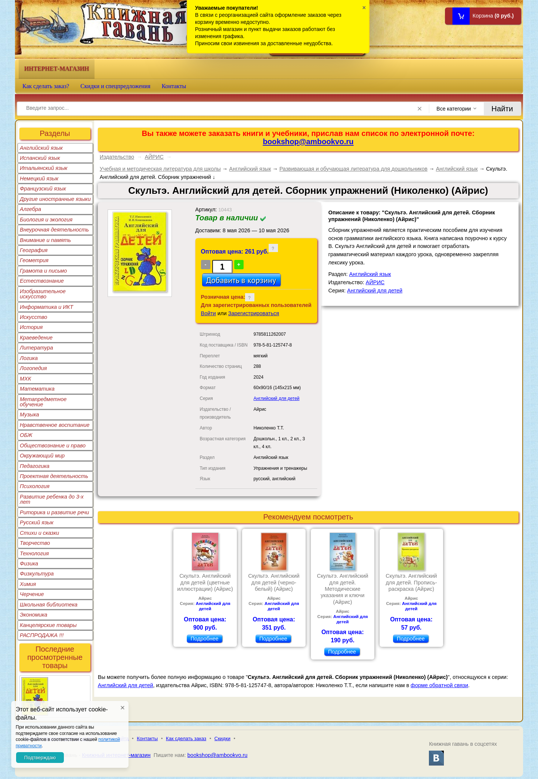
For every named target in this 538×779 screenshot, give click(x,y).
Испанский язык (40, 158)
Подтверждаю (40, 757)
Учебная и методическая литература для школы (160, 169)
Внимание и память (45, 240)
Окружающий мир (42, 456)
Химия (28, 584)
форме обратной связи (439, 685)
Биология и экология (46, 220)
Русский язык (36, 522)
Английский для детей (277, 398)
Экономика (33, 615)
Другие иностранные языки (55, 199)
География (33, 250)
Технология (34, 553)
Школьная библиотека (48, 605)
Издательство (117, 157)
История (31, 327)
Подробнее (205, 639)
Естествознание (42, 281)
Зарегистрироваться (253, 313)
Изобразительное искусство (43, 294)
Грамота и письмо (43, 271)
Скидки (222, 738)
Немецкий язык (39, 178)
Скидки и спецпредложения (115, 86)
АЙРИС (154, 157)
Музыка (29, 415)
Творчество (35, 543)
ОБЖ (26, 435)
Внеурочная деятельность (54, 230)
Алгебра (30, 209)
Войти (208, 313)
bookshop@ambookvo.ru (308, 141)
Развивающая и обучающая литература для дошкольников (353, 169)
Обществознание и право (53, 446)
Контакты (174, 86)
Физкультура (37, 574)
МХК (25, 379)
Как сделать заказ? (45, 86)
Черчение (32, 594)
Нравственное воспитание (55, 425)
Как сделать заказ (186, 738)
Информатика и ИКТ (46, 307)
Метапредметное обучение (43, 401)
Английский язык (41, 148)
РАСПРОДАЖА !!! (42, 635)
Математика (37, 389)
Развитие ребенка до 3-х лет (52, 499)
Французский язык (43, 189)
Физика (29, 564)
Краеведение (36, 338)
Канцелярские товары (48, 625)
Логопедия (33, 368)
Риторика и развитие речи (54, 512)
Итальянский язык (43, 168)
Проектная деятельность (54, 476)
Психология (35, 486)
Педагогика (34, 466)
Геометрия (34, 260)
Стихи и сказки (39, 533)
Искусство (33, 317)
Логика (29, 358)
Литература (36, 348)
